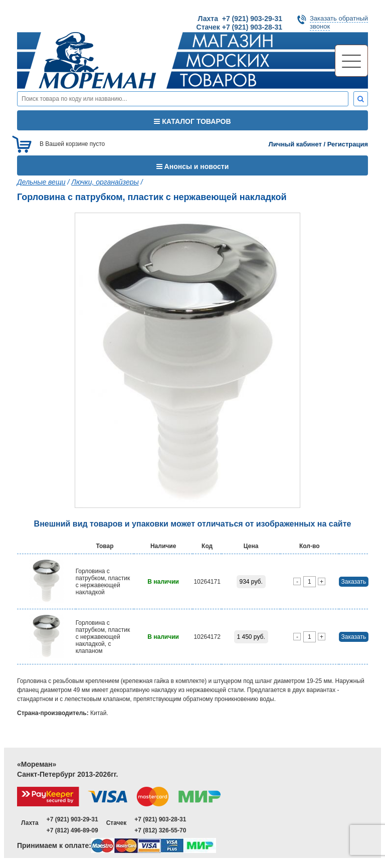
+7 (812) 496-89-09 (72, 830)
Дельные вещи (41, 182)
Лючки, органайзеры (105, 182)
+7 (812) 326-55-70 (160, 830)
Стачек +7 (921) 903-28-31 (239, 27)
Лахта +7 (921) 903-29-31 (240, 19)
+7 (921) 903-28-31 (160, 819)
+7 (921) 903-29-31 (72, 819)
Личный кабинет (295, 144)
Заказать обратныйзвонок (339, 22)
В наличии (163, 581)
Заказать (353, 581)
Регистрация (347, 144)
